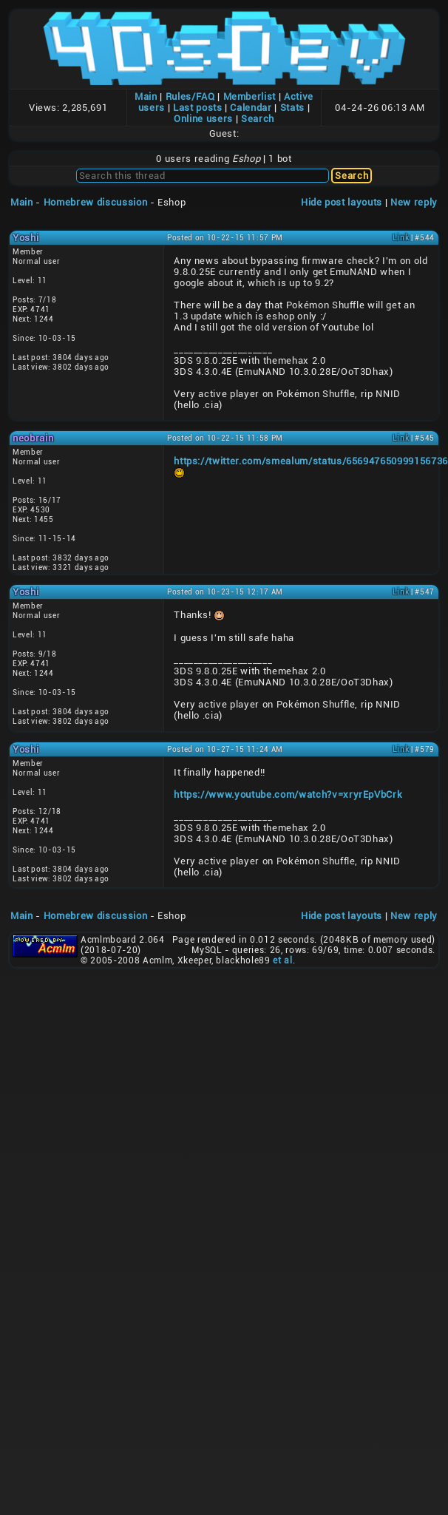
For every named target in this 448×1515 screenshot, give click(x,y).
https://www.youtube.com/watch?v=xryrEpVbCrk (288, 794)
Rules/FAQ (190, 96)
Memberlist (249, 96)
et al (282, 960)
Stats (292, 107)
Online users (203, 118)
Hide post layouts (341, 202)
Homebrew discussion (95, 202)
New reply (414, 202)
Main (146, 96)
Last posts (198, 107)
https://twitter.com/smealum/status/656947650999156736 (311, 461)
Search (257, 118)
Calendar (250, 107)
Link (401, 238)
